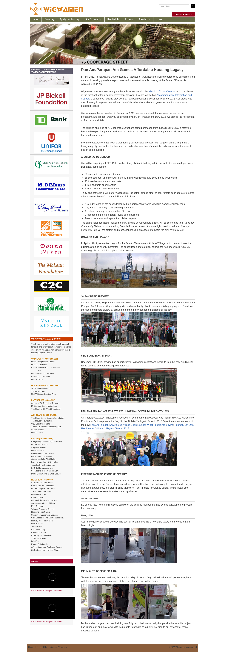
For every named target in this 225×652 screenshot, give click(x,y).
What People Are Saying (160, 425)
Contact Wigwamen (58, 647)
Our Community (93, 19)
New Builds (113, 19)
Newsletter (145, 19)
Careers (129, 19)
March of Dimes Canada (162, 91)
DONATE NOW (183, 14)
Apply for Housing (69, 19)
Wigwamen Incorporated (186, 647)
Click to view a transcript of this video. (46, 590)
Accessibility (42, 647)
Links (159, 19)
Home (36, 19)
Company (49, 19)
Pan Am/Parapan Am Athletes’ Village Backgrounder (118, 425)
